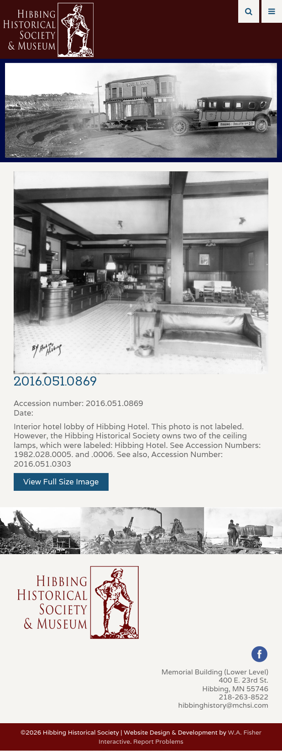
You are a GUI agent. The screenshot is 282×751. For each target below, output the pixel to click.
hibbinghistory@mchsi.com (223, 705)
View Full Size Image (61, 482)
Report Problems (158, 741)
